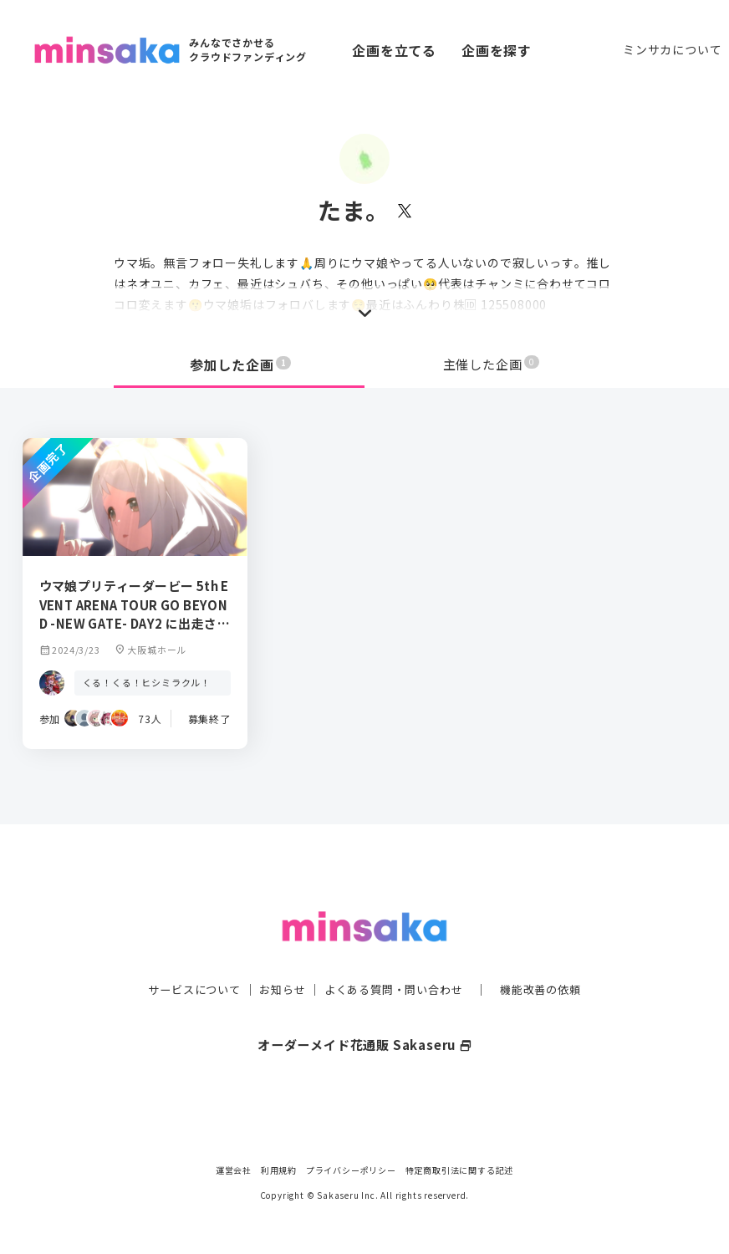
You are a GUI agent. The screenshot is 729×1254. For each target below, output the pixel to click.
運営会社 (234, 1170)
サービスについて (184, 956)
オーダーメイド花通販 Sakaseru (365, 1011)
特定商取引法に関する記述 (459, 1170)
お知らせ (278, 956)
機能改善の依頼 (550, 956)
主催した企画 (492, 364)
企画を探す (496, 50)
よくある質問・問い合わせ (395, 956)
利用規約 (279, 1170)
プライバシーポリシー (351, 1170)
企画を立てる (394, 50)
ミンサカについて (672, 49)
